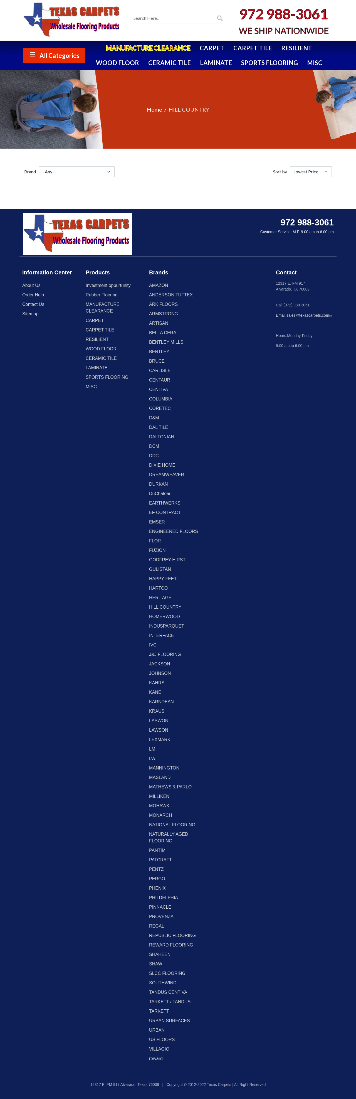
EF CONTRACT (165, 512)
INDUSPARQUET (166, 626)
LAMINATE (216, 63)
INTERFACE (161, 635)
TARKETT (159, 1011)
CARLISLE (159, 370)
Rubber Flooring (102, 294)
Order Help (33, 294)
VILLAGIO (159, 1049)
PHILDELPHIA (163, 897)
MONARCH (160, 815)
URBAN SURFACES (169, 1020)
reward (156, 1058)
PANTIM (157, 850)
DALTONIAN (161, 436)
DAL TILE (158, 427)
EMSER (157, 522)
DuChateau (160, 493)
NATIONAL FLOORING (172, 824)
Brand (30, 171)
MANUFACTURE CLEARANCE (148, 48)
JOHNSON (160, 673)
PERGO (157, 878)
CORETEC (160, 408)
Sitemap (30, 313)
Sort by (280, 171)
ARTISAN (158, 323)
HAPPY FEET (163, 578)
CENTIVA (158, 389)
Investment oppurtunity (108, 285)
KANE (155, 692)
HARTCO (158, 588)
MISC (314, 63)
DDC (154, 455)
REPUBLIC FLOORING (172, 935)
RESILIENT (296, 48)
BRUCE (157, 361)
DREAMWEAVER (166, 474)
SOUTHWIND (163, 982)
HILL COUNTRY (165, 607)
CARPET (212, 48)
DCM (154, 446)
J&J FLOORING (165, 654)
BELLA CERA (162, 332)
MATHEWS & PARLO (170, 787)
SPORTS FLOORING (269, 63)
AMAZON (158, 285)
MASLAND (159, 777)
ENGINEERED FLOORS (173, 531)
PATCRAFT (160, 859)
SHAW (155, 964)
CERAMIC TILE (169, 63)
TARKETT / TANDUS (170, 1001)
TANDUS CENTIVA (168, 992)
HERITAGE (160, 597)
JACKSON (159, 664)
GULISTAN (160, 569)
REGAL (156, 926)
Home (154, 109)
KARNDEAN (161, 701)
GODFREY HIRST (167, 559)
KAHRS (156, 682)
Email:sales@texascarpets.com (304, 315)
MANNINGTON (164, 768)
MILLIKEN (159, 796)
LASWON (158, 720)
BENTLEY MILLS (166, 342)
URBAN (157, 1030)
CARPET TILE (252, 48)
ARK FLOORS (163, 304)
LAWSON (158, 730)
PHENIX (157, 888)
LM (152, 749)
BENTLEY (159, 351)
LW (152, 758)
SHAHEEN (159, 954)
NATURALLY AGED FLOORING (168, 837)
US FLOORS (162, 1039)
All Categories (59, 55)
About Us (31, 285)
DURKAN (158, 484)
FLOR (155, 541)
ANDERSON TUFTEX (171, 294)
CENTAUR (159, 380)
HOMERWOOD (164, 616)
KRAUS (156, 711)
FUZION (157, 550)
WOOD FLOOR (117, 63)
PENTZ (156, 869)
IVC (153, 645)
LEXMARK (159, 739)
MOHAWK (159, 805)
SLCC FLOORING (167, 973)
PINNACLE (160, 907)
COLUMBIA (160, 399)
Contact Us (33, 304)
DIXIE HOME (162, 465)
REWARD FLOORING (171, 945)
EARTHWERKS (165, 503)
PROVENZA (161, 916)
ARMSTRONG (163, 313)
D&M (154, 417)
